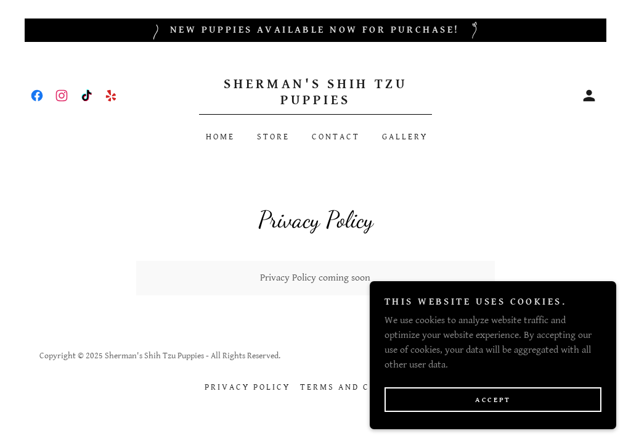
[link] (37, 95)
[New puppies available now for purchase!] (315, 30)
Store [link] (273, 137)
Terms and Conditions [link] (363, 387)
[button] (589, 95)
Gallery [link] (405, 137)
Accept (492, 400)
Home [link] (220, 137)
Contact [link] (336, 137)
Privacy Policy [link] (247, 387)
